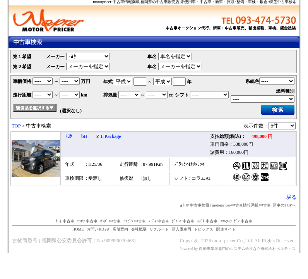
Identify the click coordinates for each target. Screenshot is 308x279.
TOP (16, 126)
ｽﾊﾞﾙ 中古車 (159, 221)
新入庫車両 (181, 229)
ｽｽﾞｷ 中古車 (207, 221)
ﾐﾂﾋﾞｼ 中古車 (134, 221)
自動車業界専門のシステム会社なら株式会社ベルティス (247, 248)
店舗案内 (120, 229)
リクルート (159, 229)
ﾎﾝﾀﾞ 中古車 (110, 221)
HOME (78, 229)
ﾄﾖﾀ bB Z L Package (93, 136)
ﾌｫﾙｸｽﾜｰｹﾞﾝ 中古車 (236, 221)
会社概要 (139, 229)
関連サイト (226, 229)
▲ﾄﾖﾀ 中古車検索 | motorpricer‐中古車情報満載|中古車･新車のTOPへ (237, 205)
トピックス (203, 229)
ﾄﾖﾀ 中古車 (65, 221)
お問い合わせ (98, 229)
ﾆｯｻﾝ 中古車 (87, 221)
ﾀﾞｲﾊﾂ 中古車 (183, 221)
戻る (291, 197)
